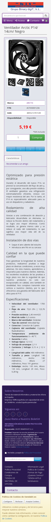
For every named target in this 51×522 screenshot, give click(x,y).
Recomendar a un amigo (17, 163)
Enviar (37, 459)
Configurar (8, 501)
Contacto (33, 20)
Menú (8, 20)
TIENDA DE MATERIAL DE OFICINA (11, 481)
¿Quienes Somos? (35, 475)
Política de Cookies (36, 469)
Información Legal (36, 466)
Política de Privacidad (22, 447)
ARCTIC (30, 103)
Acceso (20, 20)
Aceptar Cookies (32, 501)
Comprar (37, 137)
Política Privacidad (13, 469)
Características (12, 158)
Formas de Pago (35, 472)
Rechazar (19, 501)
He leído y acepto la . (24, 453)
